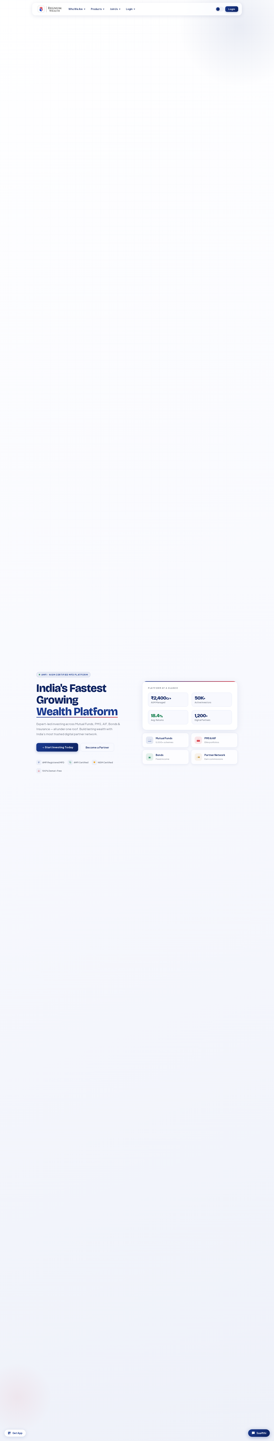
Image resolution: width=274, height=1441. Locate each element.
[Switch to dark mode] (219, 9)
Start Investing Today (57, 747)
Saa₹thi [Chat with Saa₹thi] (259, 1433)
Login (231, 9)
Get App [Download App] (15, 1433)
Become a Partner (97, 747)
